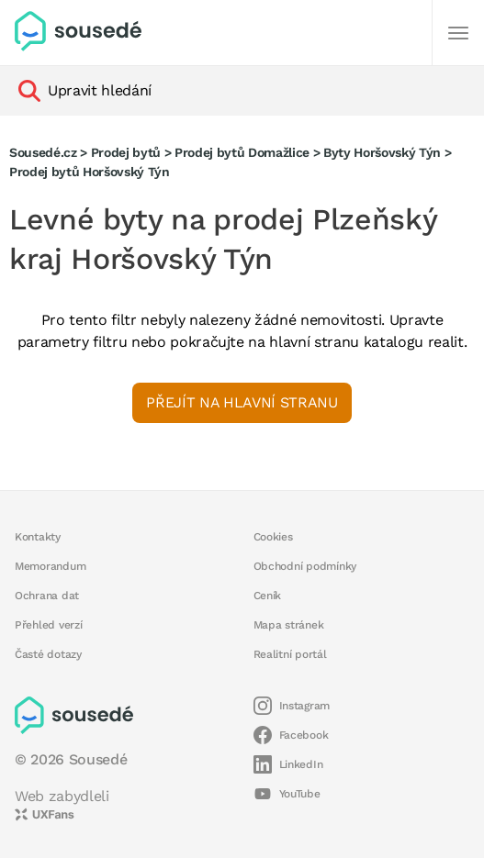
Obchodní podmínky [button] (305, 566)
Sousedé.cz (43, 152)
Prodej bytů (126, 152)
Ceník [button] (267, 595)
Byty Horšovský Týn (382, 152)
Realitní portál (290, 654)
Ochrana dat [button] (47, 595)
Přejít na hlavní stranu (241, 402)
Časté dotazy (48, 654)
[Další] (458, 33)
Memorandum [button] (50, 566)
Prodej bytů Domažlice (242, 152)
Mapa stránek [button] (288, 624)
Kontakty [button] (38, 536)
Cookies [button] (273, 536)
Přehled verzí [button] (49, 624)
